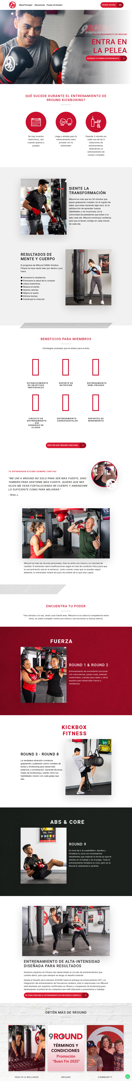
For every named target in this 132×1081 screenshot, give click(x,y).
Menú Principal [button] (25, 5)
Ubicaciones (39, 5)
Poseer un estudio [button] (54, 5)
